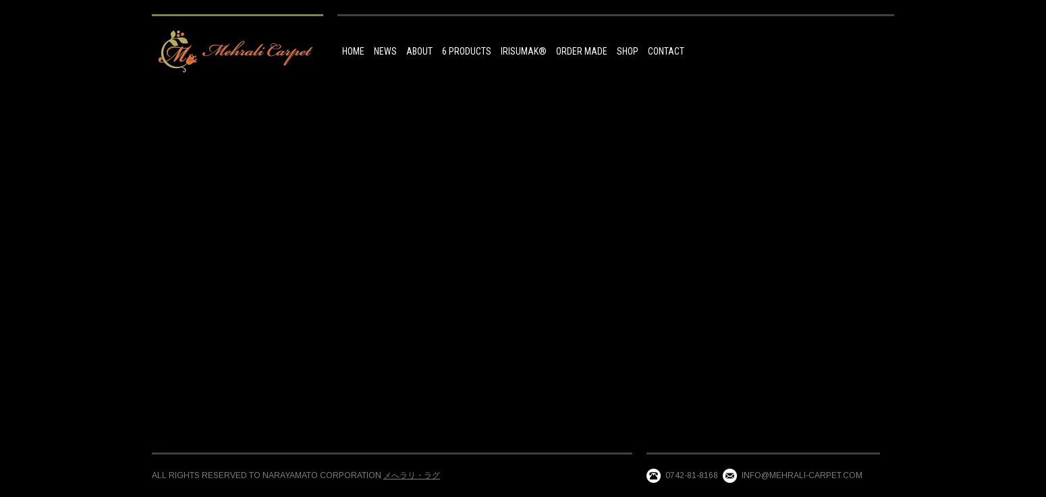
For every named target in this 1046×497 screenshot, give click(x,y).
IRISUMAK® (524, 51)
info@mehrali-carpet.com (802, 475)
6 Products (466, 51)
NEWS (385, 51)
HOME (353, 51)
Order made (581, 51)
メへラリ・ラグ (411, 475)
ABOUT (419, 51)
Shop (627, 51)
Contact (666, 51)
